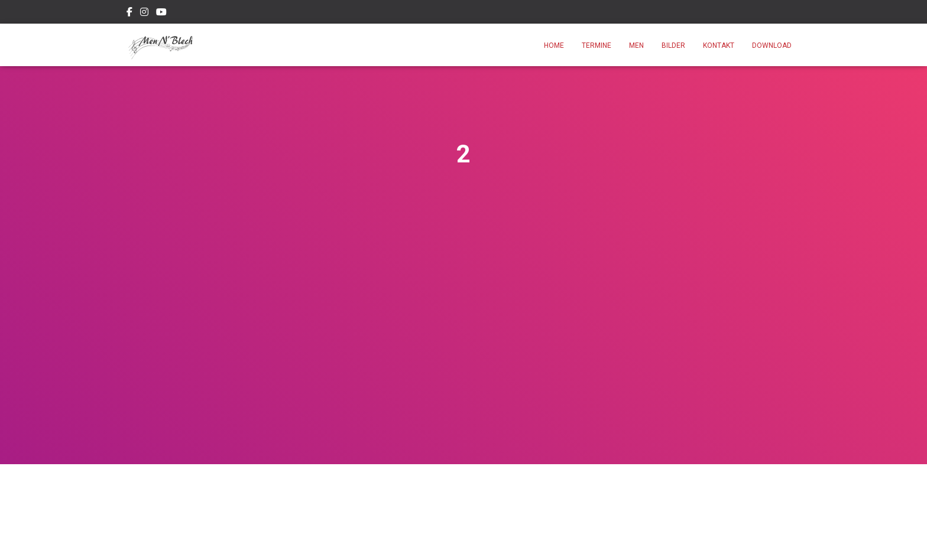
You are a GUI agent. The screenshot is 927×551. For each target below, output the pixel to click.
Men (636, 45)
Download (772, 45)
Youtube (161, 13)
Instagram (144, 13)
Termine (596, 45)
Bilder (673, 45)
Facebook (129, 13)
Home (554, 45)
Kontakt (718, 45)
